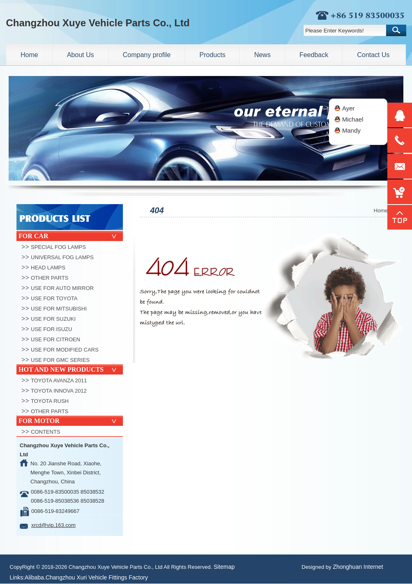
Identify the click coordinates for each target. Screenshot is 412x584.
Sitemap (223, 566)
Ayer (348, 108)
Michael (352, 119)
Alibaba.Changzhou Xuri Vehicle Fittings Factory (86, 577)
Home (381, 210)
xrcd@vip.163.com (53, 525)
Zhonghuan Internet (358, 566)
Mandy (351, 130)
